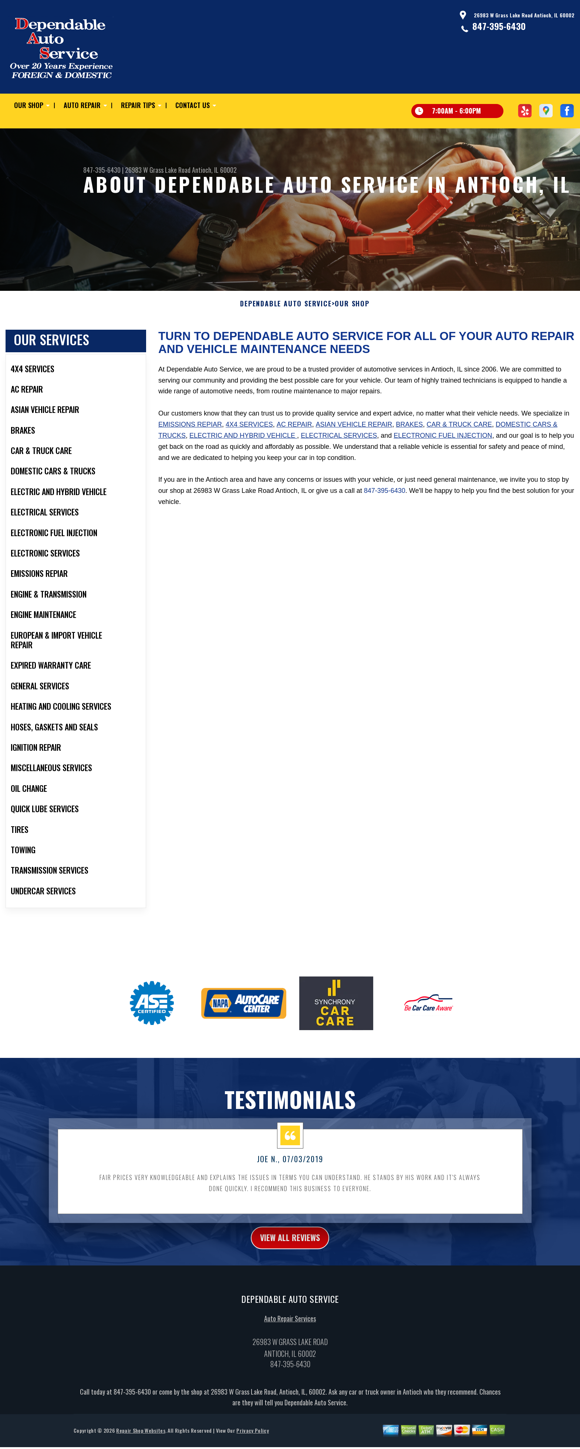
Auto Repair (82, 105)
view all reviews (290, 1243)
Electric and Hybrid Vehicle (243, 440)
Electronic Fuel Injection (443, 440)
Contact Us (192, 105)
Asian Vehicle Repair (354, 429)
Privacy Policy (252, 1437)
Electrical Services (339, 440)
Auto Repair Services (290, 1325)
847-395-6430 (499, 26)
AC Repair (294, 429)
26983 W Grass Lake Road (157, 170)
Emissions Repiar (190, 429)
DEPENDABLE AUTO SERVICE (285, 308)
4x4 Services (249, 429)
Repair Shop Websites (140, 1437)
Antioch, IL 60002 (214, 170)
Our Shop (28, 105)
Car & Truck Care (459, 429)
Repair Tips (138, 105)
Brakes (409, 429)
